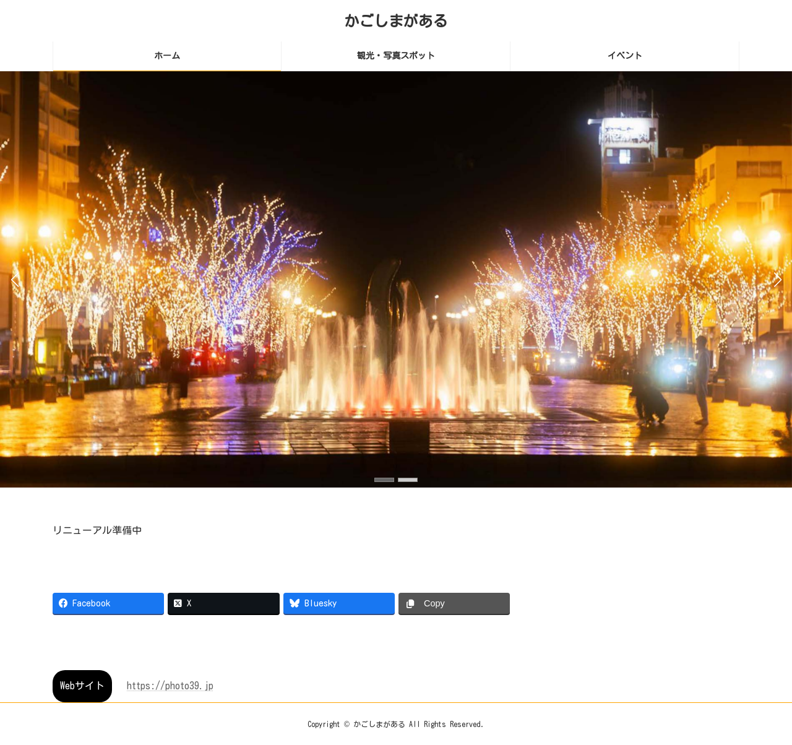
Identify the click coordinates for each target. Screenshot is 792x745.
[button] (384, 479)
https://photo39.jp (170, 686)
